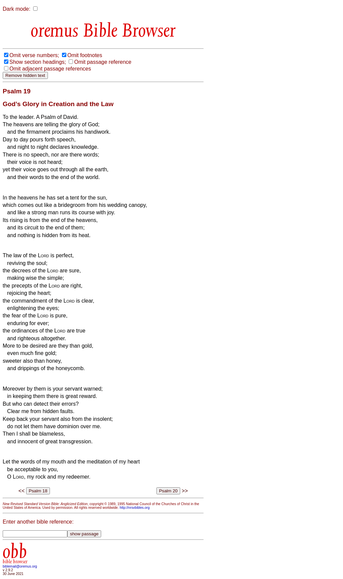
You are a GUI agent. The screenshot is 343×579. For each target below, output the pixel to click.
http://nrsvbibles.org (134, 507)
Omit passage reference (102, 62)
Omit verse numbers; (34, 55)
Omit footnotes (84, 55)
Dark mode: (16, 9)
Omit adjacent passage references (50, 69)
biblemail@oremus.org (20, 566)
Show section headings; (37, 62)
